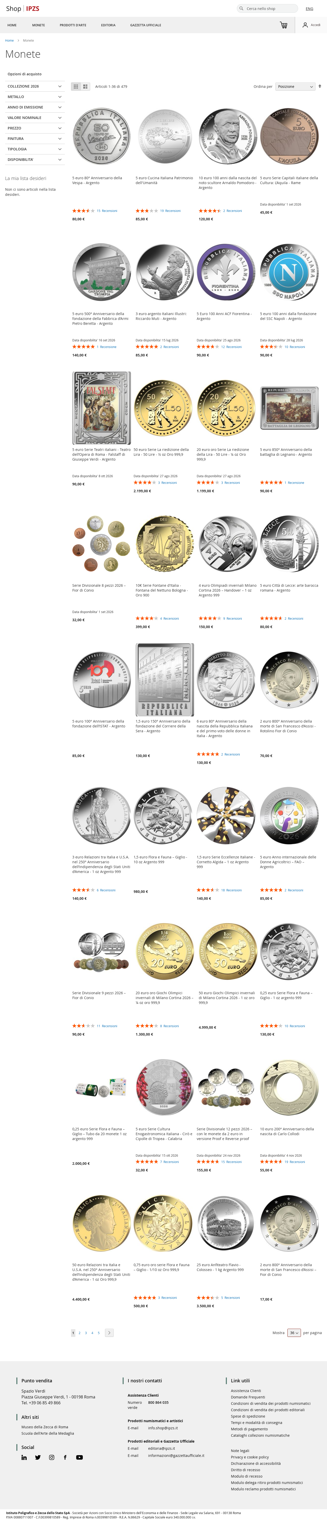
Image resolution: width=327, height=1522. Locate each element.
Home (10, 40)
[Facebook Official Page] (65, 1458)
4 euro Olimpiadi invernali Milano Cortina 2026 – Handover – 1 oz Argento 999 (227, 590)
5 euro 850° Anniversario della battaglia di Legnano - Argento (286, 452)
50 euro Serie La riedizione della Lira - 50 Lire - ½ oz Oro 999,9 (161, 452)
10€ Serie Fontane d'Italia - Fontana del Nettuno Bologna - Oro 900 (162, 590)
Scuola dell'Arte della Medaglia (47, 1433)
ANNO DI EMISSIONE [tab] (25, 107)
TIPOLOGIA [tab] (17, 149)
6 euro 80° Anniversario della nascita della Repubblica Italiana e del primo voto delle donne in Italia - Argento (225, 728)
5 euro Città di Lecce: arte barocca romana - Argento (289, 588)
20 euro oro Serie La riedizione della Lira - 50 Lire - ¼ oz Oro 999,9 (223, 454)
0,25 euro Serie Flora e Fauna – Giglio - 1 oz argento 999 (286, 995)
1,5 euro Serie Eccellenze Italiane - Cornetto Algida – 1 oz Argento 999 (226, 862)
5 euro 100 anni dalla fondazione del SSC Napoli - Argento (288, 316)
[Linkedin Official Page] (24, 1458)
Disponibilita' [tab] (20, 159)
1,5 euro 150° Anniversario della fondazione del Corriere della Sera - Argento (163, 726)
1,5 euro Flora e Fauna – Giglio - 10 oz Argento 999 (160, 859)
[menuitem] (12, 25)
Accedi (315, 25)
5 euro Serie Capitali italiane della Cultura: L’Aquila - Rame (289, 180)
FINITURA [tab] (16, 138)
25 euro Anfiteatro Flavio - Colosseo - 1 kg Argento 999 (220, 1267)
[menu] (90, 25)
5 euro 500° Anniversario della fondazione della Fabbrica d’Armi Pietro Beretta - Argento (100, 318)
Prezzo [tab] (14, 128)
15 (107, 211)
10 (295, 347)
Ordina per (263, 86)
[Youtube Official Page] (79, 1458)
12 (231, 347)
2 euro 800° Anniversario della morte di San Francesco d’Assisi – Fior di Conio (288, 1269)
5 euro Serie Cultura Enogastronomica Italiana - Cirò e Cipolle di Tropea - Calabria (164, 1133)
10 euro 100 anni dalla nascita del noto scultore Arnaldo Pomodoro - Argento (228, 182)
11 (107, 1026)
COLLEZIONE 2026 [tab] (23, 86)
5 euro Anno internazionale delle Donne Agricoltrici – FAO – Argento (288, 862)
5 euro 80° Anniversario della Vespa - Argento (97, 180)
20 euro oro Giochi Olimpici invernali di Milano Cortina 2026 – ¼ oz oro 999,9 (164, 997)
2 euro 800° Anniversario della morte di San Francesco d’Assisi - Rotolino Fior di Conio (288, 726)
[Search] (241, 8)
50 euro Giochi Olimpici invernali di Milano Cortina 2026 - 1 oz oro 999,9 (227, 997)
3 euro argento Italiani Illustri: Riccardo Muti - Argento (161, 316)
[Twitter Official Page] (38, 1458)
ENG (309, 8)
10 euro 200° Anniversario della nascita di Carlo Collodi (287, 1131)
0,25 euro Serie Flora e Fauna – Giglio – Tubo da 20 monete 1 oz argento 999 (99, 1133)
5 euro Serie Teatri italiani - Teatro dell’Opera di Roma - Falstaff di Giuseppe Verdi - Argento (101, 454)
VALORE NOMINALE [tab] (24, 117)
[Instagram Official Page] (51, 1458)
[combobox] (267, 8)
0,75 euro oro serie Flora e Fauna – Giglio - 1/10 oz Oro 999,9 (162, 1267)
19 (170, 211)
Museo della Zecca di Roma (44, 1426)
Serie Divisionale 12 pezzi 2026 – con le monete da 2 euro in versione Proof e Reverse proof (224, 1133)
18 (231, 890)
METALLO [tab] (16, 96)
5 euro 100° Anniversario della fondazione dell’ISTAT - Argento (98, 723)
